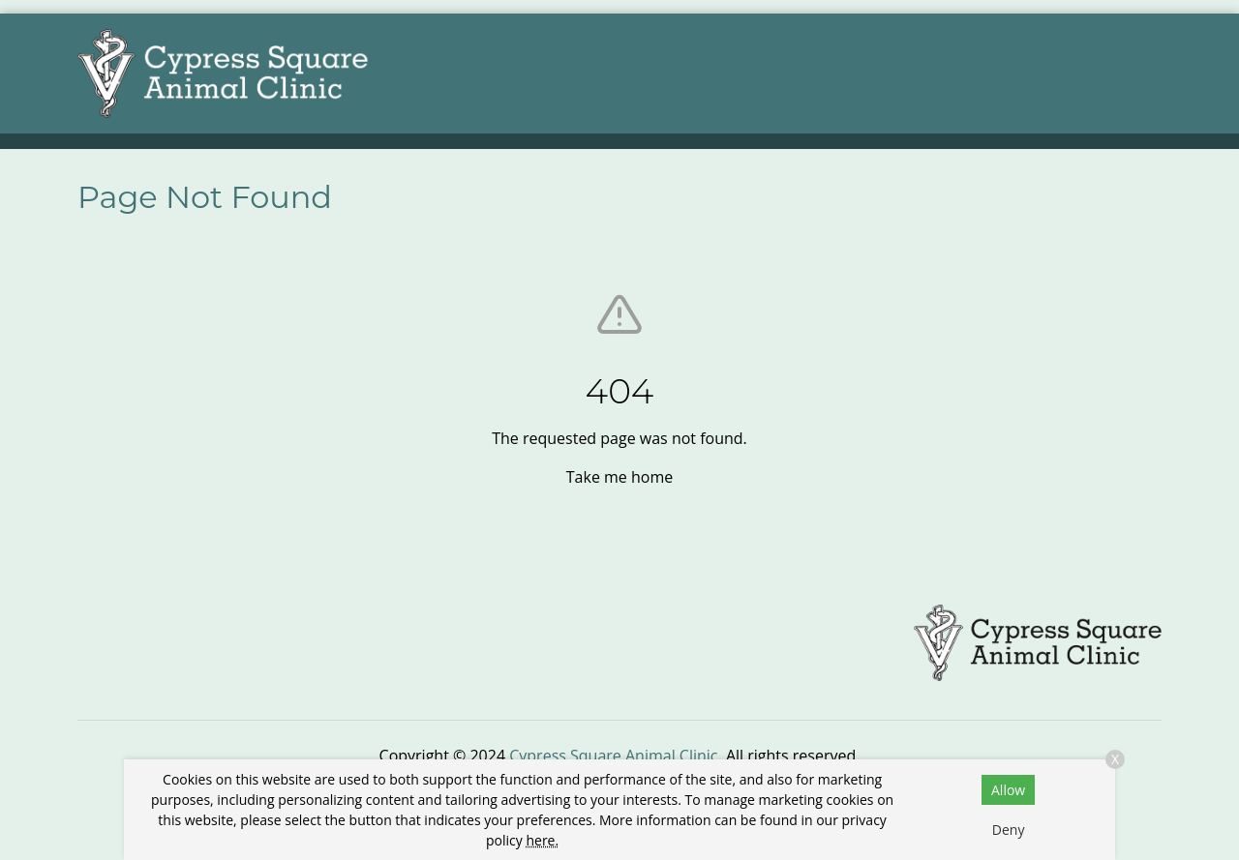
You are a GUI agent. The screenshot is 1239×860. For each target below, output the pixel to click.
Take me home (619, 477)
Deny (1008, 829)
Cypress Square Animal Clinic (613, 755)
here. (542, 840)
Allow (1008, 790)
